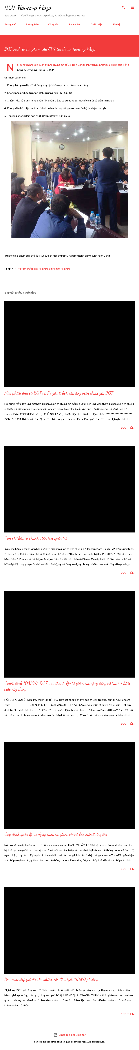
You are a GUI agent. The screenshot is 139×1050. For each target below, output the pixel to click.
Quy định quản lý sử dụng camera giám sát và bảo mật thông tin (55, 834)
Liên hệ (116, 24)
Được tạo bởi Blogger (69, 1034)
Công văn (53, 24)
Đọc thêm (128, 427)
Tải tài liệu (75, 24)
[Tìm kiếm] (123, 6)
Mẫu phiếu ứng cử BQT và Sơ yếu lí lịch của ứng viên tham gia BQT (58, 393)
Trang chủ (10, 24)
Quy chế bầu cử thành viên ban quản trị (35, 538)
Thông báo (32, 24)
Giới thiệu (97, 24)
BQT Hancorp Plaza (27, 7)
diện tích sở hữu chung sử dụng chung (42, 269)
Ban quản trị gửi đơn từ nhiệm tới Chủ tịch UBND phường (51, 979)
